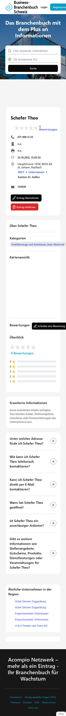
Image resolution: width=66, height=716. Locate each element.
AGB (36, 702)
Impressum (16, 697)
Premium (15, 702)
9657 (21, 172)
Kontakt (27, 702)
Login (44, 7)
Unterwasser (37, 172)
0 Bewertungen (48, 128)
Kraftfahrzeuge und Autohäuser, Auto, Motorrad (38, 244)
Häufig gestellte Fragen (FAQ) (40, 697)
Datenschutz (48, 702)
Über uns (33, 707)
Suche (33, 68)
